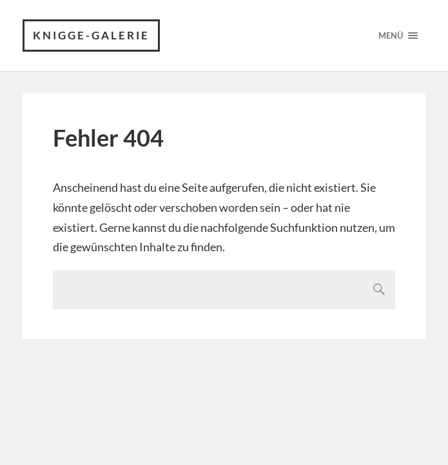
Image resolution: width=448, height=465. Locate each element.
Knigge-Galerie (91, 35)
